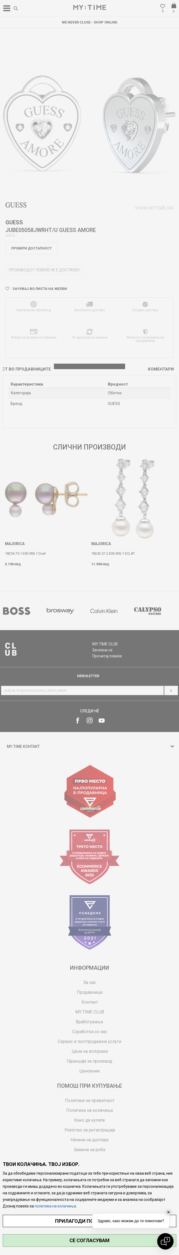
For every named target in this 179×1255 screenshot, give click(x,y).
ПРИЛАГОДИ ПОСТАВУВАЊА (89, 1221)
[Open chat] (165, 1241)
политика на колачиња (55, 1206)
